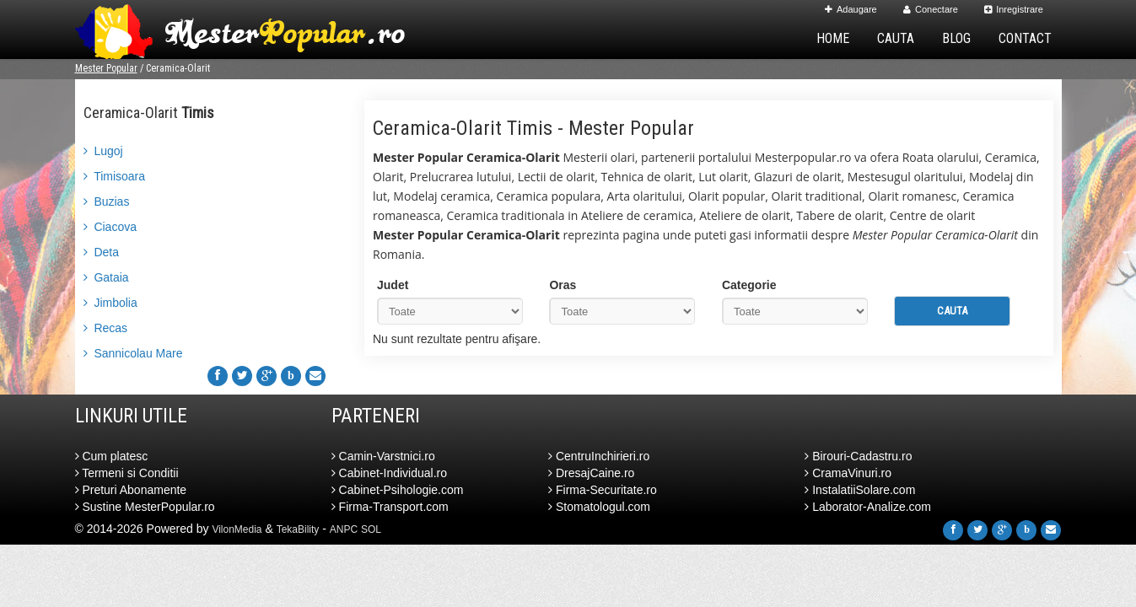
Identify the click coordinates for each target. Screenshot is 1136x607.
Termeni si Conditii (127, 473)
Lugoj (103, 151)
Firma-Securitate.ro (602, 490)
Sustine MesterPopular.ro (145, 506)
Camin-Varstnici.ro (383, 456)
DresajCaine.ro (591, 473)
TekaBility (298, 529)
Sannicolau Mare (133, 353)
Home (832, 38)
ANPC (344, 529)
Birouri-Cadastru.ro (858, 456)
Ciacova (110, 227)
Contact (1025, 38)
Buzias (106, 201)
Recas (105, 328)
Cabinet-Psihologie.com (397, 490)
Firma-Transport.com (390, 506)
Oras (562, 285)
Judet (392, 285)
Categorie (749, 285)
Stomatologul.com (599, 506)
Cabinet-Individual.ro (389, 473)
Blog (956, 38)
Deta (101, 252)
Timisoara (114, 176)
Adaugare (851, 9)
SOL (371, 529)
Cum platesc (111, 456)
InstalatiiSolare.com (860, 490)
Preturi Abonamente (131, 490)
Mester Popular (106, 68)
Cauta (895, 38)
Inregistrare (1013, 9)
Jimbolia (110, 302)
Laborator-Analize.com (868, 506)
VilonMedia (236, 529)
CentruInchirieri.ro (598, 456)
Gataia (106, 277)
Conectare (930, 9)
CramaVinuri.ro (848, 473)
